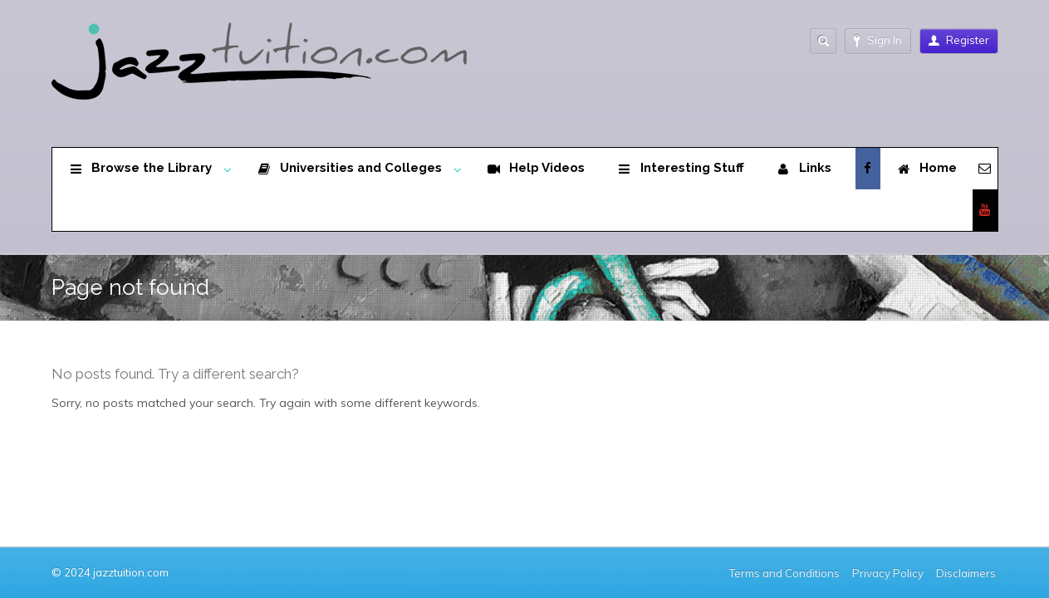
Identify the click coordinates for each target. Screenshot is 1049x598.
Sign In (878, 40)
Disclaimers (967, 573)
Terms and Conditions (784, 573)
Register (959, 40)
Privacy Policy (888, 573)
